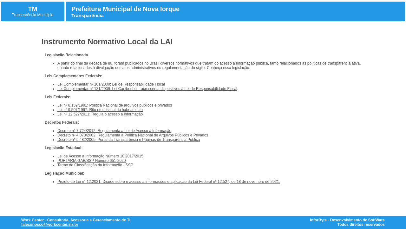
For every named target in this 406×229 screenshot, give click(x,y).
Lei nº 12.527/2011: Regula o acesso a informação (100, 114)
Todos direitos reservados (361, 224)
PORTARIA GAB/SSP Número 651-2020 (91, 160)
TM (32, 8)
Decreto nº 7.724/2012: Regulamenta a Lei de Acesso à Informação (114, 130)
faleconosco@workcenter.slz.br (49, 224)
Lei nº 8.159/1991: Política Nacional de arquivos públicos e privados (114, 105)
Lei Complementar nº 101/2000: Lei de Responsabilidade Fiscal (111, 84)
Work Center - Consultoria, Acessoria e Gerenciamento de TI (75, 220)
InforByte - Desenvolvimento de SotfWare (347, 220)
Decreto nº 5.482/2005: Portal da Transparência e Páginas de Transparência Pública (128, 139)
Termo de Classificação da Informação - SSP (95, 165)
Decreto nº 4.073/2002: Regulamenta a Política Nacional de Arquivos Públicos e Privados (132, 135)
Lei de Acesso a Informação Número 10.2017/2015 (100, 156)
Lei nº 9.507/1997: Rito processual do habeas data (100, 110)
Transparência (87, 15)
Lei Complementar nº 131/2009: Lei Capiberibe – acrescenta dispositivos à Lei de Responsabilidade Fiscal (147, 89)
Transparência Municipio (32, 15)
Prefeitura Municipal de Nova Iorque (125, 8)
